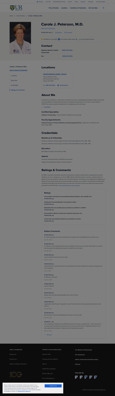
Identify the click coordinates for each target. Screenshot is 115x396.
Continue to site (53, 385)
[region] (33, 387)
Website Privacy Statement (24, 391)
